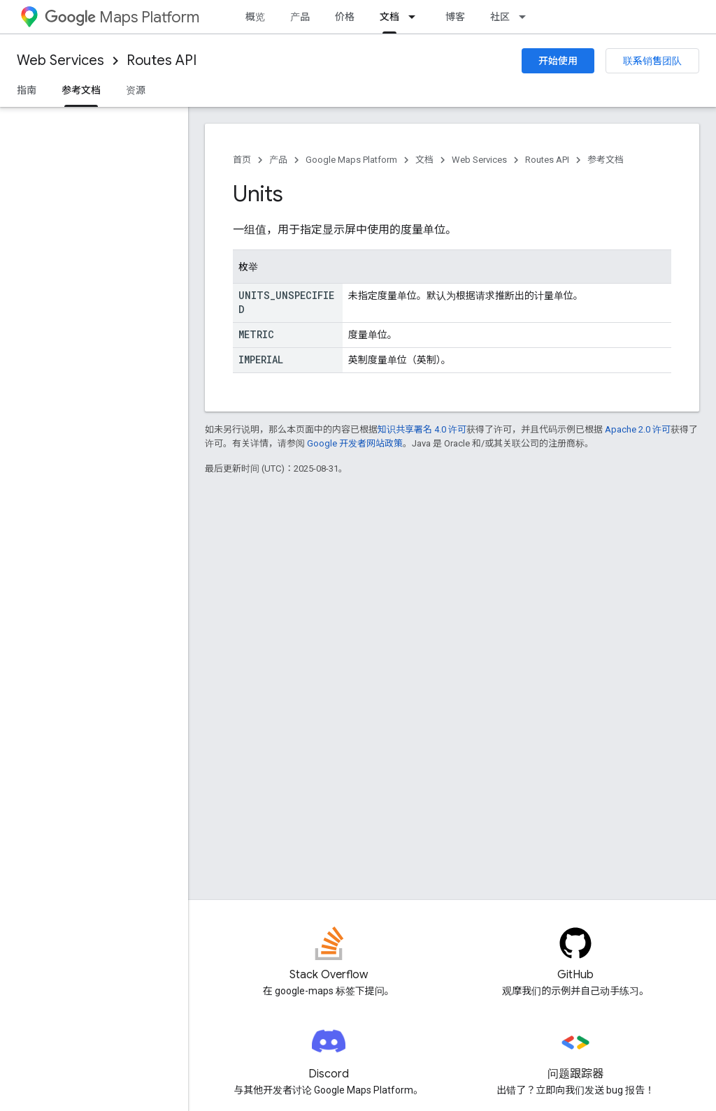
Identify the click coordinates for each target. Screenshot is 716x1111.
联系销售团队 (652, 61)
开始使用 (558, 61)
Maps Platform (122, 17)
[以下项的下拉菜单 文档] (416, 17)
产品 (300, 16)
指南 (26, 90)
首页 (242, 159)
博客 (455, 16)
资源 (135, 90)
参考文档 (605, 159)
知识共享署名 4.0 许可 (422, 429)
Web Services (60, 60)
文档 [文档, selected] (389, 16)
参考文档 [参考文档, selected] (81, 90)
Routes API (161, 60)
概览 (255, 16)
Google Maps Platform (351, 159)
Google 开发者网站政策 (355, 443)
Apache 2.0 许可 (638, 429)
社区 (500, 16)
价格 (345, 16)
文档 (424, 159)
